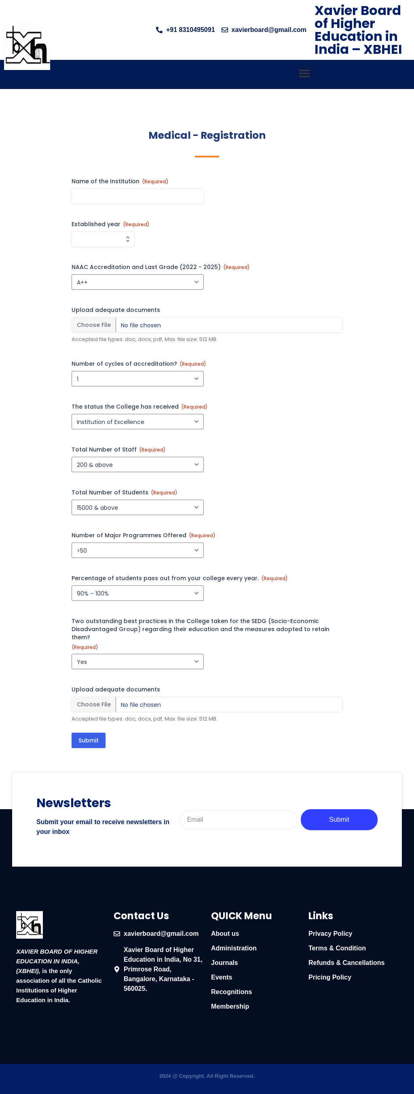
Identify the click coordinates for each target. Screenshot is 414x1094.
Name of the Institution (120, 181)
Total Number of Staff (119, 449)
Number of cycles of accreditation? (139, 364)
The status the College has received (140, 407)
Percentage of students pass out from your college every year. (180, 578)
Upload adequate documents (116, 310)
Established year (111, 224)
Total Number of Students (124, 492)
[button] (304, 73)
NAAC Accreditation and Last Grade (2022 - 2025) (161, 267)
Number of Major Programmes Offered (143, 535)
